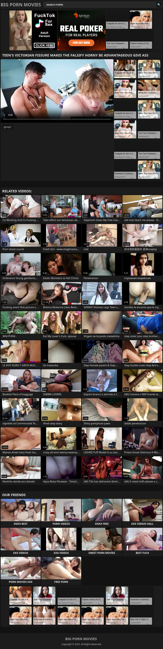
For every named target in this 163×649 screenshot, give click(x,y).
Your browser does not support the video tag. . (57, 91)
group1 (7, 126)
